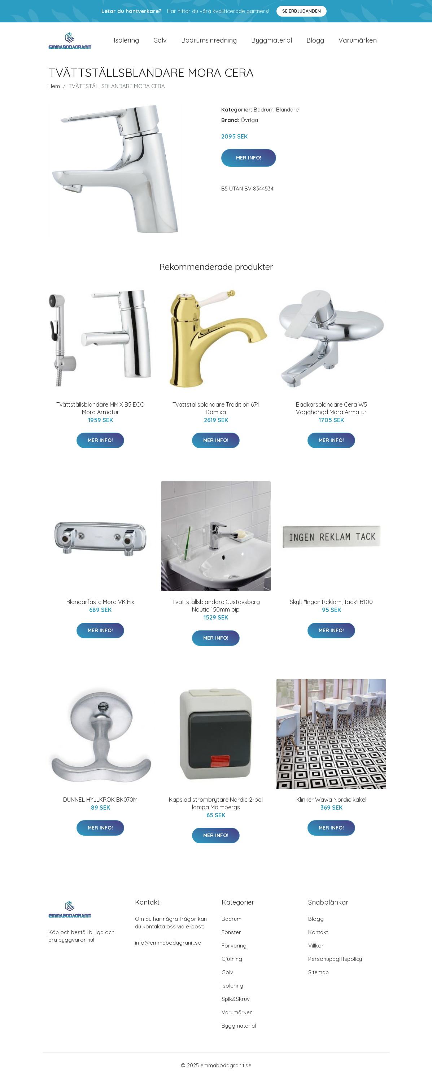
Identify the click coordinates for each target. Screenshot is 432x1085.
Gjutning (232, 966)
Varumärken (358, 44)
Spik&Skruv (236, 1006)
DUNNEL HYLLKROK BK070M (100, 806)
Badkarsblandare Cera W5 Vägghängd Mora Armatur (331, 415)
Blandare (287, 116)
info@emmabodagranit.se (168, 949)
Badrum (264, 116)
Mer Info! (248, 165)
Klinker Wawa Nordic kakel (331, 806)
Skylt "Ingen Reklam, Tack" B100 (331, 609)
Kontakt (318, 939)
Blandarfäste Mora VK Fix (100, 609)
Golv (160, 44)
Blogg (315, 44)
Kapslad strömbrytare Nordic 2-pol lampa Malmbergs (216, 810)
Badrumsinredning (209, 44)
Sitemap (318, 979)
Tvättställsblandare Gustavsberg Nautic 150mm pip (216, 612)
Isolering (126, 44)
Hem (54, 93)
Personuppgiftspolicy (335, 966)
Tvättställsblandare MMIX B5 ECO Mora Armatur (100, 415)
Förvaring (234, 952)
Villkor (316, 952)
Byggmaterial (271, 44)
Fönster (231, 939)
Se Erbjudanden (301, 11)
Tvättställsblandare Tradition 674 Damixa (216, 415)
